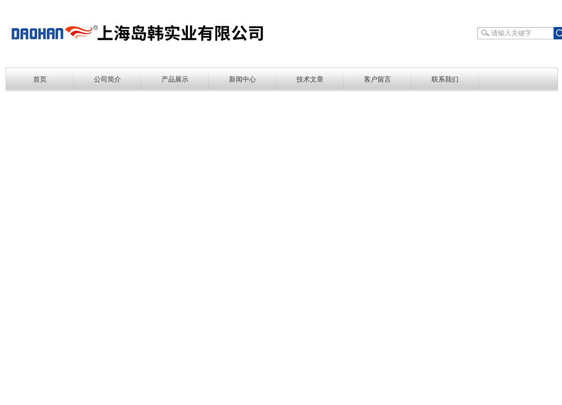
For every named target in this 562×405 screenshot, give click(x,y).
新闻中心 (242, 79)
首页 (40, 79)
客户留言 (377, 79)
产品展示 (174, 79)
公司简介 (107, 79)
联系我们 (444, 79)
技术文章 (309, 79)
